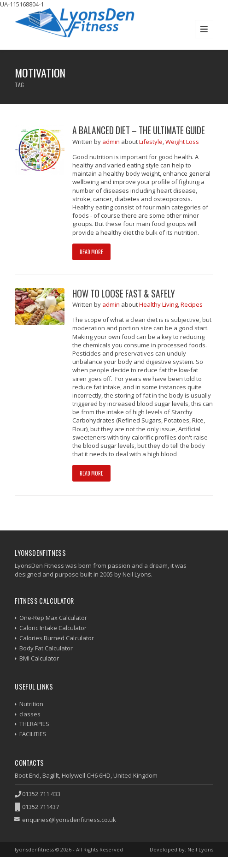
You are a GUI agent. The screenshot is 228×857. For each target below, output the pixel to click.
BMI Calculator (39, 658)
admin (111, 141)
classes (30, 714)
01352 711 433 (41, 794)
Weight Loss (182, 141)
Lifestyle (151, 141)
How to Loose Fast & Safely (123, 293)
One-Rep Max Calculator (53, 617)
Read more (91, 252)
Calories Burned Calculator (56, 638)
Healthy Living (158, 304)
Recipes (192, 304)
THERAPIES (34, 724)
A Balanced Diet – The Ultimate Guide (138, 130)
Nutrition (31, 704)
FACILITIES (33, 734)
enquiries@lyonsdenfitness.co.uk (69, 819)
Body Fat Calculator (46, 648)
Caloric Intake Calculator (53, 628)
